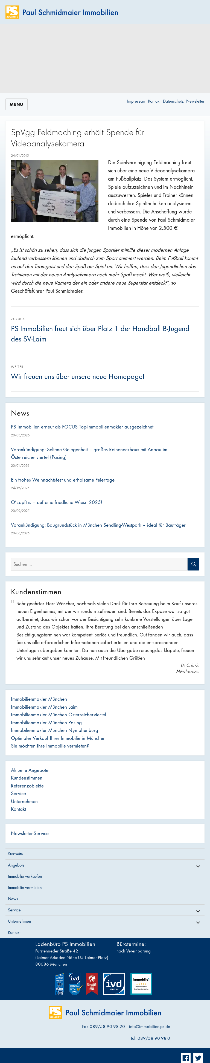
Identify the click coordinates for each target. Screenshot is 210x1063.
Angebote (16, 865)
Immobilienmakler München (39, 699)
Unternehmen (24, 801)
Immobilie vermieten (25, 887)
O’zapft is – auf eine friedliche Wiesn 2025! (56, 502)
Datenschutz (173, 101)
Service (18, 793)
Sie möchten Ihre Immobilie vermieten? (50, 746)
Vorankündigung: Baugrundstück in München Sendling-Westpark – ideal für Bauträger (98, 525)
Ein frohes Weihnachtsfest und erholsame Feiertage (63, 480)
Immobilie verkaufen (25, 876)
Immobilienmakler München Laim (44, 707)
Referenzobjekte (27, 786)
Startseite (15, 853)
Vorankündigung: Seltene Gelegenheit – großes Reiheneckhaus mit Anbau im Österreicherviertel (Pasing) (89, 453)
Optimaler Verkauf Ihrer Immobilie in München (58, 738)
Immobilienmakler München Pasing (46, 723)
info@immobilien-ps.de (149, 1026)
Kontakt (154, 101)
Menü (17, 104)
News (13, 898)
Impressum (136, 101)
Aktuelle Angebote (29, 770)
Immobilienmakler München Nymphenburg (54, 730)
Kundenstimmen (26, 778)
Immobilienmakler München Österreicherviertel (58, 715)
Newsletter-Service (30, 833)
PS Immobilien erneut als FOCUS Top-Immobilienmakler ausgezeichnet (82, 427)
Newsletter (195, 101)
